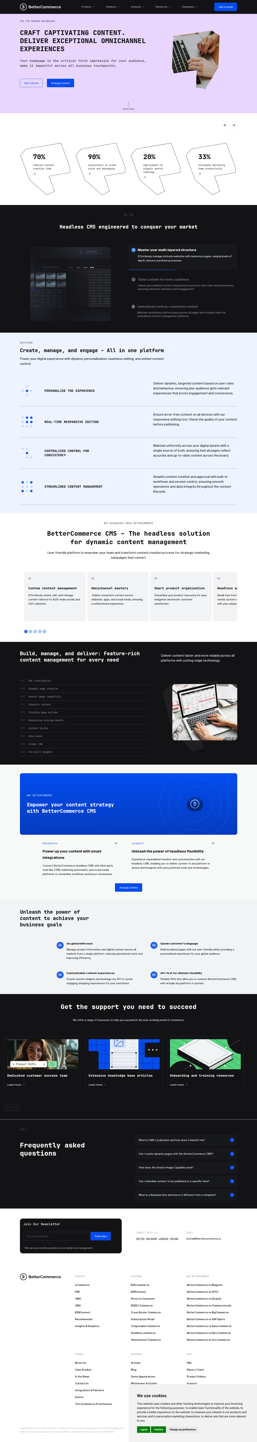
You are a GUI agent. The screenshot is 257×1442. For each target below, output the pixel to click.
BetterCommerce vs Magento (205, 1285)
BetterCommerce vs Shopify (204, 1298)
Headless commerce (143, 1333)
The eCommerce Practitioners (93, 1404)
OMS (78, 1298)
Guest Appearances (143, 1376)
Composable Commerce (145, 1326)
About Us (80, 1362)
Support (192, 1383)
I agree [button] (143, 1429)
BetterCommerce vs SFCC (202, 1291)
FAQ (189, 1362)
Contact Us (82, 1383)
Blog (133, 1369)
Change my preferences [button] (183, 1429)
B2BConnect (82, 1312)
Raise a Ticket (195, 1369)
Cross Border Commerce (146, 1312)
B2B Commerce (140, 1285)
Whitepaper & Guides (144, 1383)
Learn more (16, 1084)
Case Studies (83, 1369)
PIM (77, 1291)
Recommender (84, 1319)
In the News (82, 1376)
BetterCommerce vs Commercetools (209, 1305)
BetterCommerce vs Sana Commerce (209, 1326)
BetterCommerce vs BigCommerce (208, 1312)
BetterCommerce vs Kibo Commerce (209, 1333)
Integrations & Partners (89, 1390)
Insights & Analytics (87, 1326)
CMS (78, 1305)
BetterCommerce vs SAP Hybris (206, 1319)
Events (79, 1397)
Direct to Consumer (143, 1298)
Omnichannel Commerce (146, 1339)
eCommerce (82, 1285)
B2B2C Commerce (142, 1305)
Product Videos (196, 1376)
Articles (135, 1362)
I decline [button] (158, 1429)
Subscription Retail (143, 1319)
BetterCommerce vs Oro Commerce (208, 1339)
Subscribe (101, 1236)
